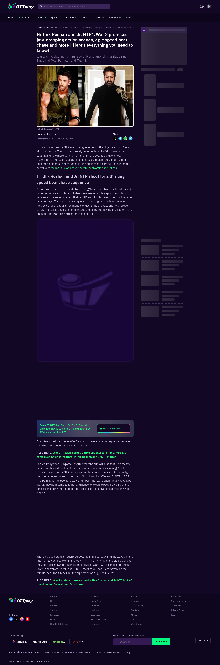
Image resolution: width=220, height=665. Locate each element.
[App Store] (40, 642)
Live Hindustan (52, 652)
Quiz (133, 619)
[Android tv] (60, 642)
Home (53, 600)
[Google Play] (20, 642)
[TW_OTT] (16, 619)
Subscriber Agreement (182, 600)
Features (95, 623)
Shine (99, 652)
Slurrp (127, 652)
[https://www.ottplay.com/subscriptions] (24, 17)
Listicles (95, 610)
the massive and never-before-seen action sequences (84, 168)
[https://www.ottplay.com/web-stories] (115, 17)
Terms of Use (177, 605)
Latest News (97, 600)
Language (54, 614)
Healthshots (113, 652)
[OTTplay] (21, 6)
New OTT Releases (59, 623)
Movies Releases (99, 619)
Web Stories (137, 623)
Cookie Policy (137, 605)
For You (53, 596)
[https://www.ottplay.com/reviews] (100, 17)
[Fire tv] (78, 642)
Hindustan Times (31, 652)
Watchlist (95, 596)
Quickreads (96, 614)
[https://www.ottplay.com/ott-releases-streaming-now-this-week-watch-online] (71, 17)
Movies (53, 605)
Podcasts (135, 596)
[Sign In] (203, 640)
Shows (53, 610)
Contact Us (176, 596)
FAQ (173, 614)
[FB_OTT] (11, 619)
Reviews (95, 605)
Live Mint (69, 652)
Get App (135, 610)
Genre (53, 619)
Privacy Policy (177, 610)
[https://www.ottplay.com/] (10, 17)
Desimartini (85, 652)
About (134, 614)
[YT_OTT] (27, 619)
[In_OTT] (22, 619)
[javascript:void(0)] (40, 17)
